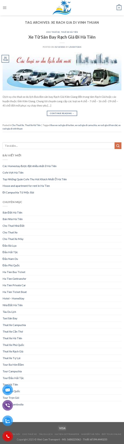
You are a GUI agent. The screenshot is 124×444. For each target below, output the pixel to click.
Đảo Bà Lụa (9, 245)
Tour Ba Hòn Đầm (13, 364)
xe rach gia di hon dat (108, 125)
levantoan (75, 47)
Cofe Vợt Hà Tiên (13, 172)
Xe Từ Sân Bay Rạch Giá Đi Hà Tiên (61, 36)
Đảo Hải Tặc (10, 252)
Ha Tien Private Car (14, 285)
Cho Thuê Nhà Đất (13, 225)
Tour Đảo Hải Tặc (13, 378)
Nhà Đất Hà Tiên (13, 305)
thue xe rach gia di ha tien (62, 125)
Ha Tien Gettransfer (14, 278)
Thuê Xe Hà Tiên (69, 32)
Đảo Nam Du (10, 258)
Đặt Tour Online (111, 434)
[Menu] (5, 7)
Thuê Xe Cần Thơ (13, 331)
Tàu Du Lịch (9, 311)
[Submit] (118, 145)
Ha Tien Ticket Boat (15, 291)
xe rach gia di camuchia (86, 125)
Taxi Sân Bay (10, 318)
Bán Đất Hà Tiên (12, 212)
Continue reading (62, 113)
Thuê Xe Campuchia (14, 325)
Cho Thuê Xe (53, 32)
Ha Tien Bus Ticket (14, 272)
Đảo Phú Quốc (11, 265)
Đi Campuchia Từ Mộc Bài (18, 192)
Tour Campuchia (12, 371)
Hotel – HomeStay (13, 298)
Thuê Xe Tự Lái (11, 358)
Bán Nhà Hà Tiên (13, 219)
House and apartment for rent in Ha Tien (26, 185)
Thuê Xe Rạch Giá (13, 351)
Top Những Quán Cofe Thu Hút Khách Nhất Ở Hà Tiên (35, 179)
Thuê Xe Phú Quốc (13, 344)
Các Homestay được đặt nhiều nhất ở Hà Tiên (29, 166)
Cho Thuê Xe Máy (13, 238)
